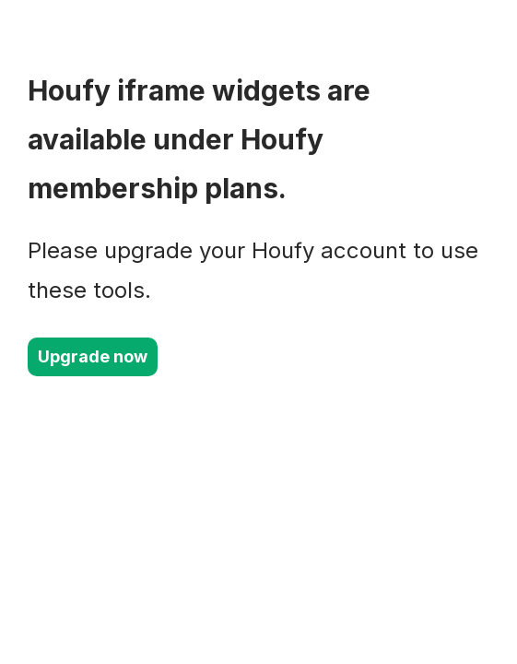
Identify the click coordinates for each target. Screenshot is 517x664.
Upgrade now (92, 356)
